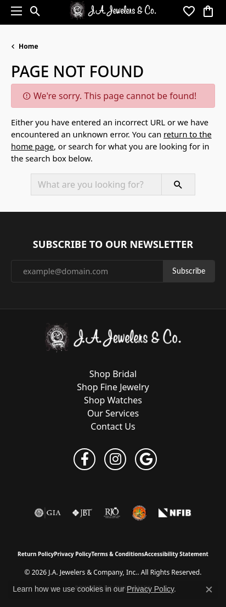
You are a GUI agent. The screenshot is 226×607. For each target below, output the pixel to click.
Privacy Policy (72, 554)
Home (28, 46)
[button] (35, 11)
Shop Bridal (113, 374)
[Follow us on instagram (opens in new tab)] (115, 459)
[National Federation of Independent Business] (175, 513)
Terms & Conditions (117, 554)
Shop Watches (113, 400)
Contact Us (113, 426)
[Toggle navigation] (13, 11)
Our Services (113, 413)
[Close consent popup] (209, 589)
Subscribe (188, 270)
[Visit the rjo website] (112, 513)
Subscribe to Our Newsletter (113, 245)
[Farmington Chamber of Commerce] (139, 513)
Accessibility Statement (176, 554)
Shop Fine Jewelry (113, 387)
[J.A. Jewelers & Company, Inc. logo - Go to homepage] (113, 11)
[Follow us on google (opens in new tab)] (146, 459)
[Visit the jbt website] (82, 513)
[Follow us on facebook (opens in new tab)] (84, 459)
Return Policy (36, 554)
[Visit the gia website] (48, 513)
